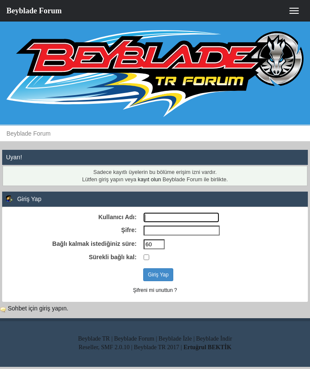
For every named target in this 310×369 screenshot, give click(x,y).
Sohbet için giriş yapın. (38, 308)
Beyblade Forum (34, 10)
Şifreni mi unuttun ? (155, 290)
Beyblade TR (94, 338)
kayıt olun (149, 180)
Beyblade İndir (214, 338)
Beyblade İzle (175, 338)
